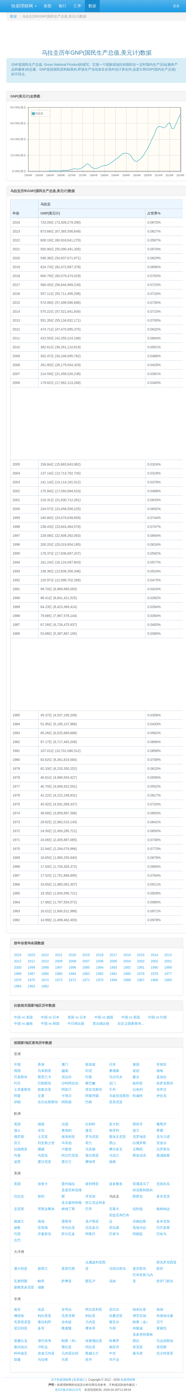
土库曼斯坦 (22, 1089)
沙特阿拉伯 (70, 1083)
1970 (99, 980)
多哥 (41, 1328)
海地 (41, 1221)
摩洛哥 (90, 1328)
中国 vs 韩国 (50, 1023)
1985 (58, 974)
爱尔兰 (67, 1162)
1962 (45, 986)
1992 (127, 967)
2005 (113, 961)
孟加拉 (161, 1077)
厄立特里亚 (164, 1353)
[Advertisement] (96, 33)
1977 (168, 974)
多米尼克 (163, 1196)
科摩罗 (114, 1341)
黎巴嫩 (90, 1083)
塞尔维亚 (92, 1155)
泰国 (136, 1064)
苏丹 (88, 1359)
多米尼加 (163, 1221)
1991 (140, 967)
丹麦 (17, 1155)
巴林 (88, 1102)
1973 (58, 980)
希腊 (159, 1130)
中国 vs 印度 (157, 1017)
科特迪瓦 (20, 1353)
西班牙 (138, 1124)
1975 (31, 980)
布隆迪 (138, 1328)
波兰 (136, 1130)
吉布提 (67, 1322)
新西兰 (43, 1268)
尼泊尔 (67, 1077)
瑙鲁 (41, 1287)
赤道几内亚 (46, 1353)
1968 (127, 980)
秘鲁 (17, 1228)
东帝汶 (161, 1089)
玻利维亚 (92, 1184)
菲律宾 (161, 1064)
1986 (45, 974)
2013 (168, 955)
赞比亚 (67, 1347)
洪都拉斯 (139, 1221)
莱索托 (161, 1328)
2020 (72, 955)
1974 (45, 980)
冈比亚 (90, 1347)
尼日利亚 (20, 1328)
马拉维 (43, 1359)
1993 (113, 967)
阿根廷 (138, 1234)
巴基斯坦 (20, 1077)
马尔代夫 (116, 1077)
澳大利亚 (20, 1268)
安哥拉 (67, 1309)
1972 (72, 980)
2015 (140, 955)
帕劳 (41, 1281)
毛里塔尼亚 (22, 1322)
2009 (58, 961)
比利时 (90, 1124)
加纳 (159, 1309)
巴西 (17, 1234)
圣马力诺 (163, 1137)
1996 (72, 967)
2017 (113, 955)
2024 (17, 955)
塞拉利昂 (44, 1322)
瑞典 (112, 1162)
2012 (17, 961)
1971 (86, 980)
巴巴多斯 (163, 1228)
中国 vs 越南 (23, 1023)
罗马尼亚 (92, 1137)
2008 (72, 961)
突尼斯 (161, 1347)
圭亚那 (19, 1209)
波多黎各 (116, 1184)
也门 (112, 1083)
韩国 (17, 1071)
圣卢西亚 (92, 1221)
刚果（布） (70, 1341)
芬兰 (17, 1143)
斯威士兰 (92, 1353)
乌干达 (114, 1359)
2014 (154, 955)
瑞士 (17, 1130)
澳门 (65, 1064)
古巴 (17, 1240)
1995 (86, 967)
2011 (31, 961)
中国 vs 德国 (103, 1017)
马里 (65, 1359)
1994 (99, 967)
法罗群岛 (163, 1149)
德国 (41, 1124)
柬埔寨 (114, 1071)
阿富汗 (67, 1089)
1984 (72, 974)
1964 (17, 986)
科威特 (138, 1096)
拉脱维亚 (20, 1149)
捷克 (88, 1130)
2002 (154, 961)
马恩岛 (43, 1155)
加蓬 (17, 1359)
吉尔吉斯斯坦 (48, 1102)
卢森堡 (67, 1149)
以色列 (138, 1089)
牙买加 (90, 1196)
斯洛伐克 (139, 1155)
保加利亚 (68, 1137)
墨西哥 (67, 1221)
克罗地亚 (139, 1137)
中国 (17, 1064)
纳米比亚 (139, 1309)
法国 (65, 1124)
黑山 (112, 1143)
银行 (62, 6)
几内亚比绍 (70, 1353)
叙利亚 (138, 1083)
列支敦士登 (46, 1143)
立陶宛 (138, 1149)
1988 (17, 974)
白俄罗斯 (139, 1143)
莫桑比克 (20, 1341)
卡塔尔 (67, 1096)
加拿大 (43, 1184)
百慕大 (114, 1209)
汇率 (77, 6)
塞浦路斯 (163, 1155)
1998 (45, 967)
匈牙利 (114, 1130)
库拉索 (114, 1228)
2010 (45, 961)
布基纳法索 (164, 1316)
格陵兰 (19, 1221)
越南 (65, 1071)
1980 (127, 974)
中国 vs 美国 (23, 1017)
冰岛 (41, 1130)
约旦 (17, 1083)
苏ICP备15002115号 (68, 1390)
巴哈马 (161, 1234)
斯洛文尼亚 (117, 1137)
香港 (41, 1064)
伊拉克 (161, 1096)
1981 (113, 974)
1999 (31, 967)
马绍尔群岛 (117, 1268)
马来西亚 (44, 1071)
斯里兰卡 (44, 1077)
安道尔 (161, 1143)
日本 (112, 1064)
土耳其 (43, 1137)
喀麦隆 (67, 1328)
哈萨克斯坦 (164, 1083)
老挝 (136, 1071)
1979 (140, 974)
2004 (127, 961)
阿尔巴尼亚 (70, 1155)
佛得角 (19, 1316)
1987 (31, 974)
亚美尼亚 (116, 1102)
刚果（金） (141, 1322)
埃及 (41, 1309)
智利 (41, 1196)
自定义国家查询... (131, 1023)
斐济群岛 (139, 1268)
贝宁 (159, 1322)
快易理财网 (23, 6)
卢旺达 (43, 1347)
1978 (154, 974)
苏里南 (43, 1228)
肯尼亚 (138, 1347)
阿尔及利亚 (93, 1309)
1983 (86, 974)
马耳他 (67, 1143)
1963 (31, 986)
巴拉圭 (19, 1196)
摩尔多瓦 (116, 1149)
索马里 (138, 1353)
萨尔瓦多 (68, 1234)
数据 (92, 6)
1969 (113, 980)
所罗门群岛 (164, 1281)
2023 (31, 955)
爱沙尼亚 (44, 1162)
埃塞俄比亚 (93, 1341)
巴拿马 (114, 1234)
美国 (17, 1184)
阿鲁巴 (90, 1234)
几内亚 (90, 1322)
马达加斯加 (164, 1341)
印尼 (88, 1071)
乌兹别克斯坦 (119, 1096)
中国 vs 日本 (50, 1017)
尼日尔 (114, 1309)
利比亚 (90, 1316)
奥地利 (67, 1130)
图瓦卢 (90, 1281)
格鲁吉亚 (44, 1089)
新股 (47, 6)
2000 (17, 967)
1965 (168, 980)
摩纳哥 (90, 1162)
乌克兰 (114, 1155)
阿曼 (17, 1096)
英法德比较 (101, 1023)
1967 (140, 980)
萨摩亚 (67, 1281)
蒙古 (136, 1077)
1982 (99, 974)
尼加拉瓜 (163, 1184)
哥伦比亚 (68, 1228)
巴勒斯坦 (44, 1083)
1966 (154, 980)
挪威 (41, 1149)
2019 (86, 955)
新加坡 (90, 1064)
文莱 (41, 1096)
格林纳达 (163, 1209)
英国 (17, 1124)
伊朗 (17, 1102)
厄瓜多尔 (92, 1228)
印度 (88, 1077)
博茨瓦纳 (139, 1316)
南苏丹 (114, 1347)
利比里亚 (44, 1316)
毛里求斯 (68, 1316)
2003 (140, 961)
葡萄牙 (161, 1124)
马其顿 (90, 1149)
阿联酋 (67, 1102)
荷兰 (88, 1143)
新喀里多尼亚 (24, 1287)
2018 (99, 955)
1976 (17, 980)
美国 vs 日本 (77, 1017)
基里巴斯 (68, 1268)
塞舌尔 (114, 1322)
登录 (176, 6)
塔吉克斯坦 (93, 1089)
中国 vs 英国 (130, 1017)
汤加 (112, 1281)
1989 (168, 967)
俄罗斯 (19, 1137)
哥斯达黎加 (46, 1209)
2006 (99, 961)
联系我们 (79, 1379)
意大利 (114, 1124)
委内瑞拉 (68, 1184)
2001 (168, 961)
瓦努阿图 (20, 1281)
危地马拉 (139, 1228)
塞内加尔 (20, 1347)
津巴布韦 (44, 1341)
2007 (86, 961)
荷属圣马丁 (141, 1184)
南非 (17, 1309)
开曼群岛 (44, 1234)
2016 (127, 955)
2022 (45, 955)
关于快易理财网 (61, 1379)
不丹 (112, 1089)
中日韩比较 (76, 1023)
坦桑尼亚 (116, 1316)
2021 (58, 955)
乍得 (112, 1328)
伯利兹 (138, 1209)
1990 (154, 967)
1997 (58, 967)
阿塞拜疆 (92, 1096)
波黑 (17, 1162)
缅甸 (159, 1071)
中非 (112, 1353)
